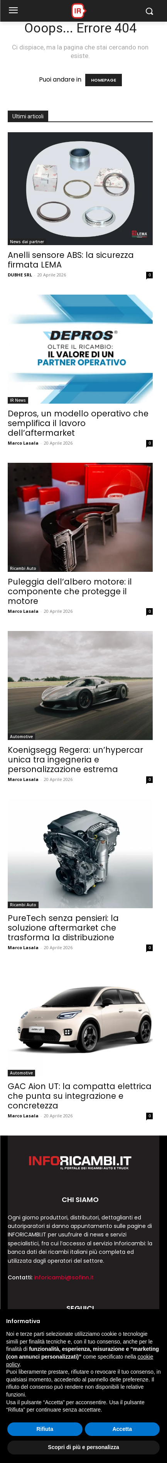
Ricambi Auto (23, 568)
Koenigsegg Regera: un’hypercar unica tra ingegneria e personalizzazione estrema (75, 759)
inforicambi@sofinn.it (64, 1277)
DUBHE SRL (20, 275)
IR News (18, 400)
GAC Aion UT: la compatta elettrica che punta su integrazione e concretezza (80, 1096)
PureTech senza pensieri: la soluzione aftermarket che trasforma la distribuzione (63, 927)
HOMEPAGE (103, 80)
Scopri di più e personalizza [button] (83, 1447)
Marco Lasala (23, 443)
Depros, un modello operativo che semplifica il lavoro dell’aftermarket (78, 423)
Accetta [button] (122, 1429)
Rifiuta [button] (44, 1429)
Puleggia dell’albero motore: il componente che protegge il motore (70, 591)
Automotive (21, 736)
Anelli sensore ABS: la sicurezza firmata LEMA (71, 259)
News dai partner (27, 241)
